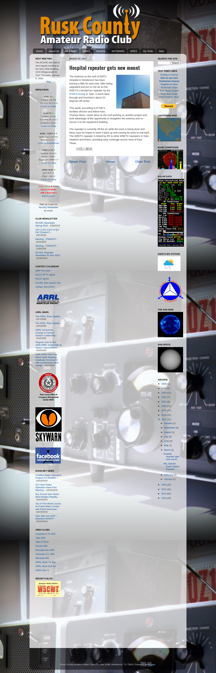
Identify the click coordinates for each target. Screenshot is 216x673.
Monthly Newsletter (48, 207)
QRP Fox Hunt (42, 270)
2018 (164, 415)
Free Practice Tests (169, 97)
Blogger (151, 664)
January (168, 479)
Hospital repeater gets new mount (172, 456)
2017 (164, 419)
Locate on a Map (48, 106)
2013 (164, 498)
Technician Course (169, 81)
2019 (164, 410)
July (166, 436)
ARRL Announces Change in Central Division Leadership (45, 333)
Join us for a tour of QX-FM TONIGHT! (47, 231)
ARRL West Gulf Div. (45, 566)
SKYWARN (118, 51)
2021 (164, 401)
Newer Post (77, 161)
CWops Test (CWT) (45, 287)
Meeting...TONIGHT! (45, 239)
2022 (164, 397)
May (166, 445)
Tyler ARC (40, 538)
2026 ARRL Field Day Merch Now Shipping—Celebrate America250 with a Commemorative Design (47, 360)
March (167, 450)
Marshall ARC (42, 558)
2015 (164, 489)
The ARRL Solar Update (47, 316)
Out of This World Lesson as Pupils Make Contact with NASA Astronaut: (48, 506)
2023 (164, 392)
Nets (161, 51)
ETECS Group (77, 94)
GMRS (86, 51)
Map (48, 81)
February (169, 474)
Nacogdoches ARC (45, 550)
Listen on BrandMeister (48, 143)
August (168, 432)
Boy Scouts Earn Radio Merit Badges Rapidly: (47, 495)
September (170, 427)
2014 (164, 493)
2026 (164, 383)
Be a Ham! (71, 51)
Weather (101, 51)
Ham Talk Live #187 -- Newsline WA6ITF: (46, 517)
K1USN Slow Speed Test (48, 283)
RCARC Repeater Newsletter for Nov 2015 (47, 254)
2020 (164, 406)
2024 (164, 388)
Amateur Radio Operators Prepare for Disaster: (48, 476)
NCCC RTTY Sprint (45, 274)
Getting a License (169, 74)
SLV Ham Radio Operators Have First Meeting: (46, 487)
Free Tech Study (169, 94)
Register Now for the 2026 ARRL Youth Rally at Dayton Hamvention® (48, 345)
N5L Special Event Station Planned (172, 466)
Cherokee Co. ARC (45, 554)
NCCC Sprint (42, 279)
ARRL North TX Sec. (45, 562)
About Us (54, 51)
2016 (164, 484)
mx (108, 651)
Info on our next (169, 78)
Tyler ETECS (42, 542)
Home (39, 51)
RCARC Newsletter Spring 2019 (45, 224)
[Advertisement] (45, 623)
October (168, 423)
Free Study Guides (169, 90)
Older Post (142, 161)
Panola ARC (41, 546)
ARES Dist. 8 (42, 570)
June (167, 441)
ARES (133, 51)
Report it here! (48, 196)
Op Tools (148, 51)
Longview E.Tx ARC (45, 534)
